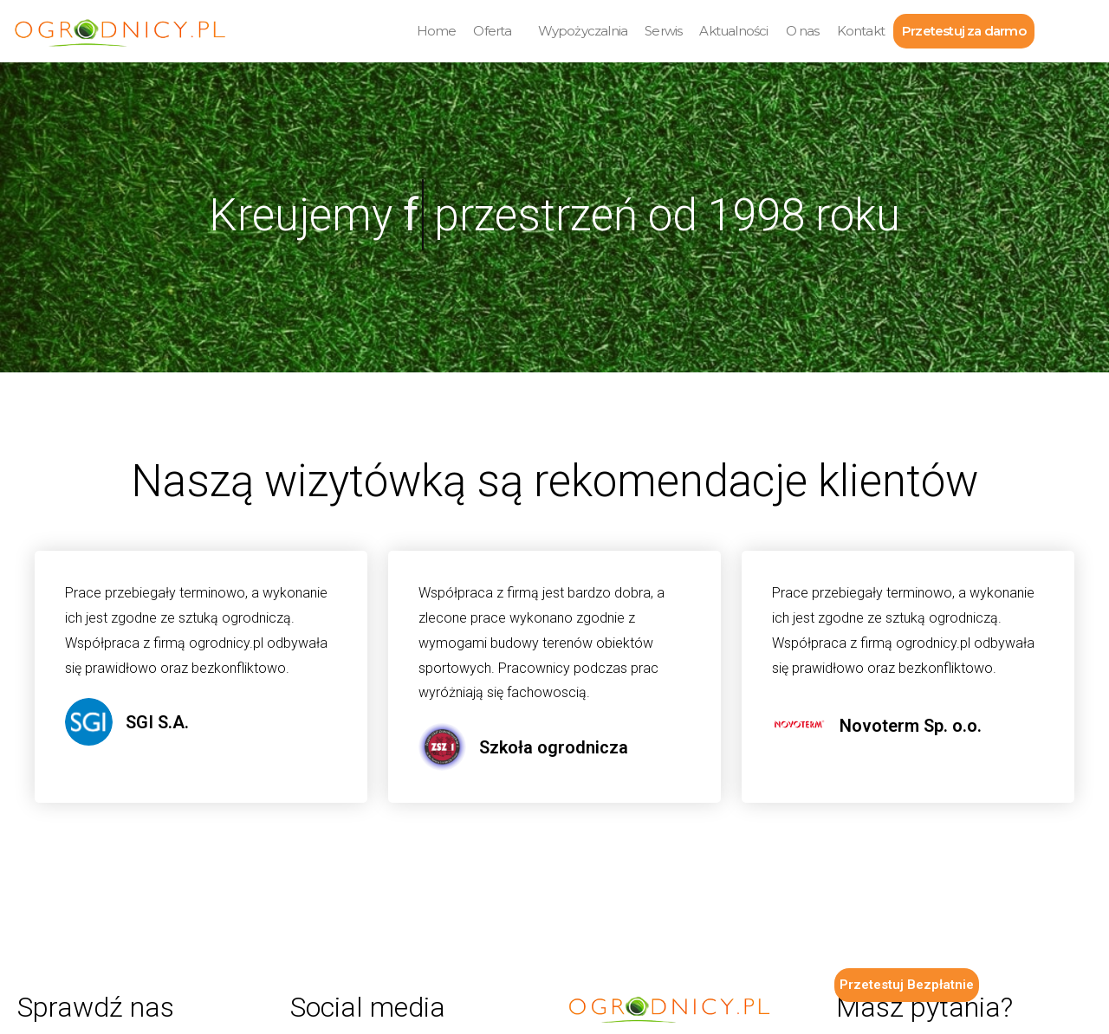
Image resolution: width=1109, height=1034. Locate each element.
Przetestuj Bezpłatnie (907, 984)
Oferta (492, 31)
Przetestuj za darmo (964, 31)
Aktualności (733, 31)
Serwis (663, 31)
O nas (803, 31)
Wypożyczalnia (583, 31)
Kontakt (861, 31)
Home (437, 31)
